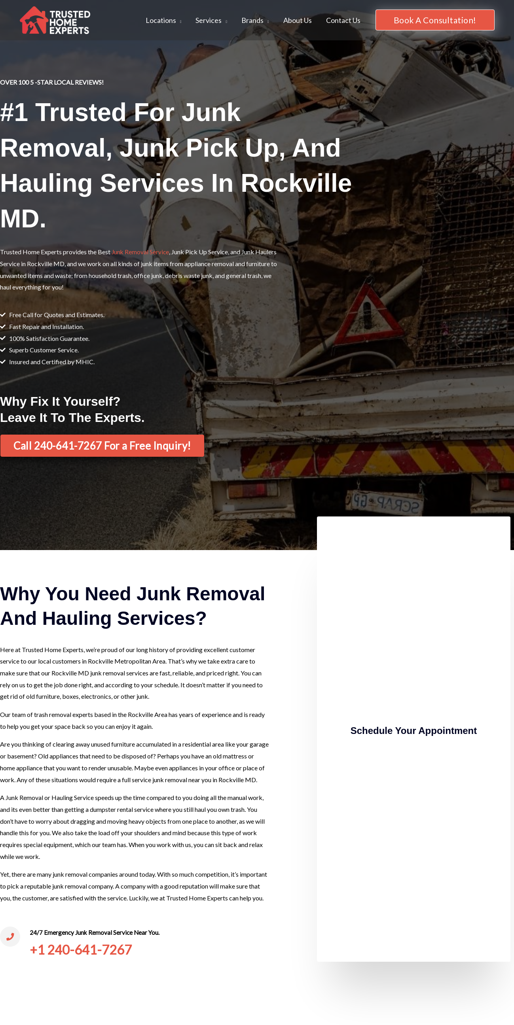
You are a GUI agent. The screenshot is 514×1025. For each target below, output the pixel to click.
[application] (179, 20)
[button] (435, 19)
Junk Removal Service (141, 251)
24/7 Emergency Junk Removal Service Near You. (98, 932)
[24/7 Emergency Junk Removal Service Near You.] (11, 938)
